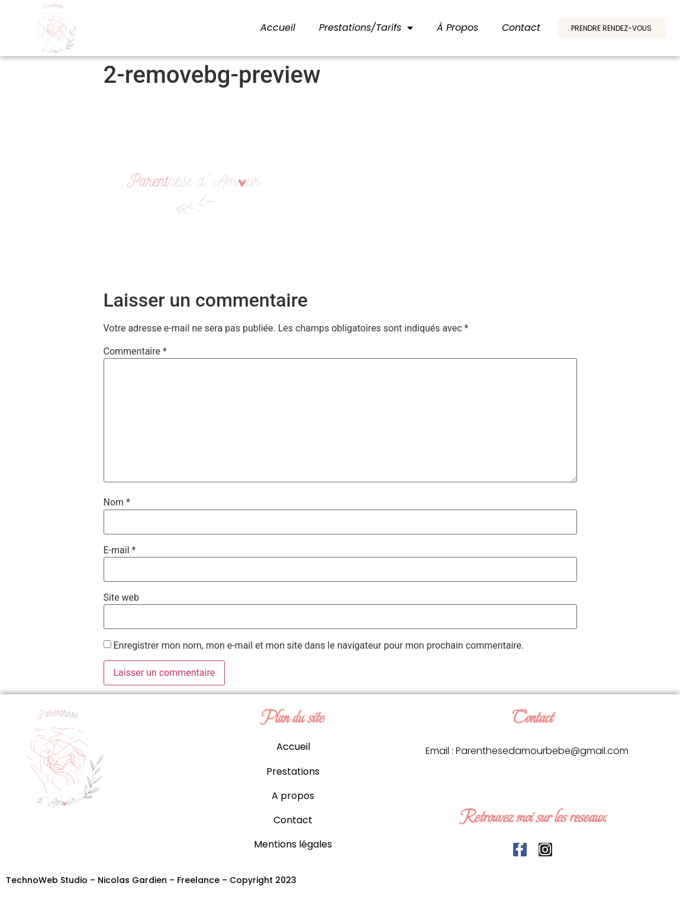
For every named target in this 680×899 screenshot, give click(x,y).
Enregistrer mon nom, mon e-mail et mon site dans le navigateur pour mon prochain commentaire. (318, 645)
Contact (521, 27)
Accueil (277, 27)
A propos (293, 796)
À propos (457, 27)
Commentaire (135, 351)
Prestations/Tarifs (366, 27)
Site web (122, 597)
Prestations (293, 771)
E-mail (120, 550)
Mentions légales (293, 844)
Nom (117, 502)
